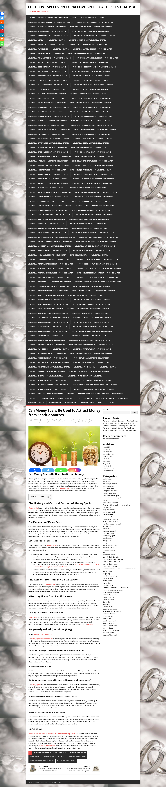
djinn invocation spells (110, 503)
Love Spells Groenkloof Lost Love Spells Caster (48, 152)
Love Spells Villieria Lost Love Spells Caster (46, 345)
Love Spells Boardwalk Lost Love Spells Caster (89, 371)
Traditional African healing (67, 422)
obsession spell (108, 585)
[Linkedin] (2, 26)
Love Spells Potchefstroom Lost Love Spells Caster (50, 268)
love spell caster (108, 548)
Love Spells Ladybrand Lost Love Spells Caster (93, 197)
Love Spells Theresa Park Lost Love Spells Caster (89, 340)
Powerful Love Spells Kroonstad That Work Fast (119, 430)
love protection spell (110, 545)
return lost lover (108, 600)
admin (43, 420)
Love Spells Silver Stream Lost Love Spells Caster (88, 309)
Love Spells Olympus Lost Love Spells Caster (89, 255)
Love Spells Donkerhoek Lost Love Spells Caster (90, 103)
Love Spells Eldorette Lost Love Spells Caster (47, 121)
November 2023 (108, 449)
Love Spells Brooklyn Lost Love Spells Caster (47, 71)
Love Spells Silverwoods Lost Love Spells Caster (48, 318)
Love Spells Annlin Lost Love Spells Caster (46, 54)
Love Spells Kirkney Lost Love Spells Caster (95, 22)
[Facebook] (35, 470)
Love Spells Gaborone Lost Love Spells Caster (92, 139)
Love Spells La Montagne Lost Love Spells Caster (48, 197)
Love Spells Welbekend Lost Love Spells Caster (47, 358)
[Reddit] (2, 22)
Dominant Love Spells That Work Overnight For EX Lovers (52, 18)
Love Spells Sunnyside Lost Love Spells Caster (47, 336)
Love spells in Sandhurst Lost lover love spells (48, 389)
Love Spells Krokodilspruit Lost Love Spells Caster (49, 192)
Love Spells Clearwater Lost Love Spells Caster (48, 85)
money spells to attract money (41, 761)
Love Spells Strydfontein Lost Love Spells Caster (92, 327)
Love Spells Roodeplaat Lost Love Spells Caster (48, 300)
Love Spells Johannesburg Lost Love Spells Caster (91, 170)
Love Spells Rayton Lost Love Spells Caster (91, 286)
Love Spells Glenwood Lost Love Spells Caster (47, 148)
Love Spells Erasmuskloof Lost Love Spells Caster (49, 130)
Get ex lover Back (109, 512)
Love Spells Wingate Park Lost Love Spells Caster (49, 367)
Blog (112, 403)
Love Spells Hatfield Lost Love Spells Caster (94, 156)
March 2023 (107, 466)
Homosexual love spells (111, 517)
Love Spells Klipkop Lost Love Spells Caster (46, 188)
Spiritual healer (53, 422)
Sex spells (106, 602)
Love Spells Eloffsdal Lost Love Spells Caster (90, 121)
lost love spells (108, 526)
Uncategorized (108, 616)
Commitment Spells (66, 398)
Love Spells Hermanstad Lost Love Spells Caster (48, 165)
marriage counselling (110, 576)
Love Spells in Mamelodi (111, 562)
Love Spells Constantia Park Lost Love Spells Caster (50, 22)
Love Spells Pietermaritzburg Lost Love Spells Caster (50, 264)
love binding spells (109, 536)
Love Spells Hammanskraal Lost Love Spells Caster (49, 156)
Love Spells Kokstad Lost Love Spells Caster (87, 188)
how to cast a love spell (111, 519)
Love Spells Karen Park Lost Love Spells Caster (48, 179)
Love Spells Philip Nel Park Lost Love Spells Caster (97, 259)
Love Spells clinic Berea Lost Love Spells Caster (93, 85)
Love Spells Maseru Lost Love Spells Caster (46, 224)
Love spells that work (110, 566)
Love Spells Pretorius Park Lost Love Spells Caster (49, 282)
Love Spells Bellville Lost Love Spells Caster (47, 62)
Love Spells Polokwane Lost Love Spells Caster (97, 264)
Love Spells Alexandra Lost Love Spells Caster (87, 45)
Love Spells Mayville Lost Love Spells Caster (87, 224)
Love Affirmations (109, 533)
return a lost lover (109, 597)
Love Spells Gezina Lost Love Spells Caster (91, 143)
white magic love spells (111, 630)
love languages (108, 538)
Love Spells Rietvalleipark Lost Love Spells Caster (93, 291)
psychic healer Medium (111, 592)
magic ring (106, 574)
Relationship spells (109, 595)
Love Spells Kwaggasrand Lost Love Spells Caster (96, 192)
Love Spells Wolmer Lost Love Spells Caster (87, 40)
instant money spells (78, 753)
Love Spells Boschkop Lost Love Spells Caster (47, 67)
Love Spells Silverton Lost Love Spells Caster (91, 313)
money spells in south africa (53, 757)
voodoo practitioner (110, 626)
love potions (107, 540)
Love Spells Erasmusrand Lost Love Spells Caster (95, 130)
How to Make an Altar (110, 521)
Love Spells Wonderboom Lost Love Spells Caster (95, 367)
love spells (106, 552)
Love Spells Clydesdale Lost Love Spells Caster (47, 89)
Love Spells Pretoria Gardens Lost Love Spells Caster (50, 273)
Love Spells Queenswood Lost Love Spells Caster (48, 286)
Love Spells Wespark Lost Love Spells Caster (90, 358)
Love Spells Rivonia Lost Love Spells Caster (86, 295)
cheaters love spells (109, 493)
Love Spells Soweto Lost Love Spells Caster (91, 322)
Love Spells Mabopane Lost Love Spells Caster (90, 210)
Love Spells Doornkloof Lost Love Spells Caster (48, 107)
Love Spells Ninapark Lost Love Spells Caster (47, 255)
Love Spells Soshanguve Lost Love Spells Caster (48, 322)
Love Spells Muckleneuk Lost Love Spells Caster (95, 246)
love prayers (107, 543)
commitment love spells (111, 495)
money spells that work (77, 757)
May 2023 (106, 464)
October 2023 (107, 452)
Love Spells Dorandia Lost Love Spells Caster (92, 107)
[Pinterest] (2, 31)
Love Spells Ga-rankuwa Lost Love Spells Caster (48, 139)
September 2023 (108, 454)
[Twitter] (48, 470)
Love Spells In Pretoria (110, 564)
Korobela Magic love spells (112, 524)
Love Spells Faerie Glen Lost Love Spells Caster (47, 134)
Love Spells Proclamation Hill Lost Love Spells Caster (98, 282)
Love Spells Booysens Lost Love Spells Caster (89, 62)
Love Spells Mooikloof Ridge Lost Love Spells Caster (50, 242)
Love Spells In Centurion (111, 557)
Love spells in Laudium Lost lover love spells (92, 380)
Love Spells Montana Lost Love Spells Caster (47, 233)
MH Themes (57, 782)
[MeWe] (2, 35)
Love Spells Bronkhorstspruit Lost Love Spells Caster (93, 67)
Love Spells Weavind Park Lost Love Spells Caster (91, 354)
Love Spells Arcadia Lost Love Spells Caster (86, 54)
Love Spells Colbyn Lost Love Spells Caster (90, 89)
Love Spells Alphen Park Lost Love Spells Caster (48, 49)
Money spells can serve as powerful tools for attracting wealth (51, 734)
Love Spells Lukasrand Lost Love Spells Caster (94, 206)
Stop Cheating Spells (105, 398)
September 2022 (108, 471)
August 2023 (107, 456)
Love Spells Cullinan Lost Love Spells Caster (47, 94)
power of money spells (47, 746)
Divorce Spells (48, 398)
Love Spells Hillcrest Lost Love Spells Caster (47, 170)
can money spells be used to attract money (50, 753)
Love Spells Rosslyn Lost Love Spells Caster (91, 300)
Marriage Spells (87, 403)
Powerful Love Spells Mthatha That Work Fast (119, 423)
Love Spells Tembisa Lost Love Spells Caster (46, 340)
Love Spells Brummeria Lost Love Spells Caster (90, 71)
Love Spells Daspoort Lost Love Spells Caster (47, 98)
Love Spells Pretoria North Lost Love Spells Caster (49, 277)
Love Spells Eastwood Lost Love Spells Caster (88, 112)
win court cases (108, 633)
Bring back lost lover (110, 491)
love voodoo (107, 571)
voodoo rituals (108, 628)
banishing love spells (110, 484)
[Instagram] (74, 470)
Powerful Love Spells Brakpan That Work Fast (118, 428)
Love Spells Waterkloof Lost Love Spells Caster (48, 349)
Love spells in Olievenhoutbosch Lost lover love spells (96, 385)
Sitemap (70, 394)
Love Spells (32, 398)
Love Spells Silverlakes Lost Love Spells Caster (48, 313)
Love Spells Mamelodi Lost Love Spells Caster (94, 215)
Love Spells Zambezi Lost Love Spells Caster (46, 371)
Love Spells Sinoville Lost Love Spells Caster (92, 318)
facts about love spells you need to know (117, 505)
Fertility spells (107, 507)
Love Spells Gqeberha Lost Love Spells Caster (90, 148)
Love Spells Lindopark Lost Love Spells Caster (90, 201)
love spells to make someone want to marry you (119, 569)
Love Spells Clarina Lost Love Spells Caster (90, 80)
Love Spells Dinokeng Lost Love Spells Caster (47, 103)
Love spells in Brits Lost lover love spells (46, 376)
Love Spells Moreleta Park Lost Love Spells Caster (49, 246)
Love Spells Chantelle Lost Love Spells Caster (91, 76)
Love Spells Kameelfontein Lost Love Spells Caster (94, 174)
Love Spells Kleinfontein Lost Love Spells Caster (93, 389)
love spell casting (109, 550)
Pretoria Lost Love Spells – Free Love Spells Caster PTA (101, 394)
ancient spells (107, 479)
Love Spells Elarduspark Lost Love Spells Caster (94, 116)
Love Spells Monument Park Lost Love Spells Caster (92, 233)
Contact (102, 403)
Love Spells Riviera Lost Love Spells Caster (46, 295)
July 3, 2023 (34, 420)
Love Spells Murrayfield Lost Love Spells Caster (48, 36)
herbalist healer (108, 514)
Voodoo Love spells (110, 621)
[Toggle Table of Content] (47, 497)
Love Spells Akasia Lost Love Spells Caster (46, 45)
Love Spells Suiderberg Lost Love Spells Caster (47, 331)
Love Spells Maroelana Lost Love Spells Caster (89, 219)
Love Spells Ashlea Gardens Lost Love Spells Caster (49, 58)
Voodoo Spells (124, 398)
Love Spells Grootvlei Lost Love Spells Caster (92, 152)
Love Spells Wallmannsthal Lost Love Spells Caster (91, 345)
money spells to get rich (66, 761)
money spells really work (43, 634)
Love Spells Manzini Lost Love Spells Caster (46, 219)
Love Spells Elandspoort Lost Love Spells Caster (48, 116)
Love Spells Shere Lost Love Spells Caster (45, 309)
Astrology (52, 420)
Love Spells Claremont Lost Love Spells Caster (48, 80)
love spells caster (109, 555)
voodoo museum (109, 623)
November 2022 (108, 468)
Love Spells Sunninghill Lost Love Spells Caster (92, 331)
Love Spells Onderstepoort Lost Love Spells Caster (49, 259)
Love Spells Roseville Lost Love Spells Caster (47, 27)
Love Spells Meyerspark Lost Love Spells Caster (48, 228)
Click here (90, 624)
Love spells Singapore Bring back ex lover (45, 394)
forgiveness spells (109, 510)
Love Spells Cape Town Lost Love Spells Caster (47, 76)
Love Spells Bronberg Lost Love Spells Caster (90, 31)
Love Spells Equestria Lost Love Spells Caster (47, 125)
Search (105, 409)
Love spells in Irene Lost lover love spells (85, 376)
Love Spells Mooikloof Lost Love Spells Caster (98, 237)
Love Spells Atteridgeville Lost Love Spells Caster (97, 58)
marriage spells (108, 578)
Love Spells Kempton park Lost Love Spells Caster (93, 179)
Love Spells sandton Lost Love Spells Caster (91, 304)
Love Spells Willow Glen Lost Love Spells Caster (48, 362)
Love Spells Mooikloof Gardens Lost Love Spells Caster (51, 237)
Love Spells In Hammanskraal (113, 559)
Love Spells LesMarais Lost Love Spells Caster (47, 201)
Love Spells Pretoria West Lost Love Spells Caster (97, 277)
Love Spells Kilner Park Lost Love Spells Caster (48, 183)
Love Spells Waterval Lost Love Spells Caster (92, 349)
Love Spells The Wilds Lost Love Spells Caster (47, 31)
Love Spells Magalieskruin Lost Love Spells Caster (49, 215)
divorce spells (107, 500)
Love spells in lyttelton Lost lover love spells (48, 385)
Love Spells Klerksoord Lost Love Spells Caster (92, 183)
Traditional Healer (36, 403)
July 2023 (106, 459)
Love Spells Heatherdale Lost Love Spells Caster (92, 161)
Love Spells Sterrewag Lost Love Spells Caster (47, 327)
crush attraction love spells (112, 498)
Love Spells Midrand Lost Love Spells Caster (90, 228)
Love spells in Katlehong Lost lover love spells (48, 380)
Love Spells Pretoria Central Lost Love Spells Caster (98, 268)
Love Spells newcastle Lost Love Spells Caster (47, 251)
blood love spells (108, 488)
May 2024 (106, 447)
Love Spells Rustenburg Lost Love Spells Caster (48, 304)
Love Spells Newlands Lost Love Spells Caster (91, 251)
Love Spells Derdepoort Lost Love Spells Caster (91, 98)
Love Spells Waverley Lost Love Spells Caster (47, 354)
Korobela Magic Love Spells (92, 18)
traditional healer (81, 422)
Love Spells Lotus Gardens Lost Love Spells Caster (49, 206)
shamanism (43, 422)
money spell (34, 757)
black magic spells (109, 486)
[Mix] (2, 39)
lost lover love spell (109, 531)
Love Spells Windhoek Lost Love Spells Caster (92, 362)
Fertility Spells (85, 398)
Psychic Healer (55, 403)
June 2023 (106, 461)
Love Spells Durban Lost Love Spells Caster (46, 112)
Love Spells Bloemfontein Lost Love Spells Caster (94, 36)
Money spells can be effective (42, 639)
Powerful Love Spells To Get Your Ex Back (117, 588)
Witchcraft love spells (110, 635)
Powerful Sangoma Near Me (82, 420)
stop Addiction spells (110, 609)
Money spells (33, 508)
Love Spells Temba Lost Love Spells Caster (88, 336)
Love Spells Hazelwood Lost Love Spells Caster (48, 161)
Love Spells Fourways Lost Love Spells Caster (91, 134)
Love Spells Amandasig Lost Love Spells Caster (92, 49)
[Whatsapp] (61, 470)
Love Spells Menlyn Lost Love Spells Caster (46, 40)
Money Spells (70, 403)
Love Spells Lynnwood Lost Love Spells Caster (47, 210)
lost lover (106, 529)
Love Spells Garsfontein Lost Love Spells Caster (48, 143)
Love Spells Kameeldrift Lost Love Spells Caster (48, 174)
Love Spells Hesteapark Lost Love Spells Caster (93, 165)
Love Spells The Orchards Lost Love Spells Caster (91, 27)
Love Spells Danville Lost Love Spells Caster (88, 94)
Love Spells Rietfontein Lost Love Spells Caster (48, 291)
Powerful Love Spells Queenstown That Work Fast (120, 421)
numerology (69, 420)
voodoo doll (107, 618)
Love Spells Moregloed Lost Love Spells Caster (96, 242)
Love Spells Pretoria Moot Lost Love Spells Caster (98, 273)
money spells (64, 488)
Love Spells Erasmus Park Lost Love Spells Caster (91, 125)
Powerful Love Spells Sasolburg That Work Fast (119, 426)
